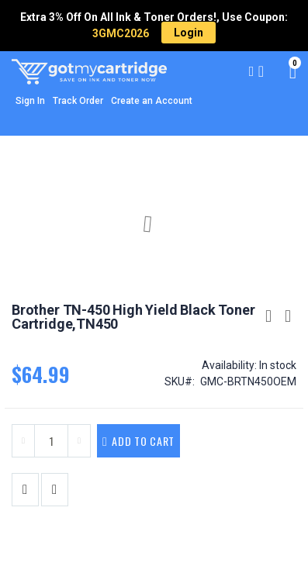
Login (188, 32)
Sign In (30, 100)
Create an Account (151, 100)
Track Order (78, 100)
